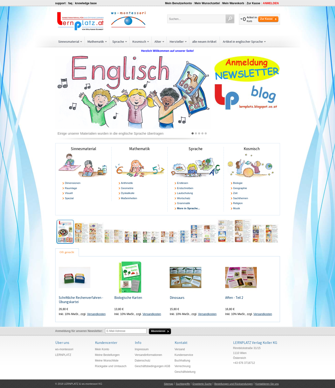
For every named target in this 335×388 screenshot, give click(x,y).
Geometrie (127, 188)
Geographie (240, 188)
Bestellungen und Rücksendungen (233, 383)
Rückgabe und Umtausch (111, 366)
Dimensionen (72, 183)
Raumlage (71, 188)
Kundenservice (184, 355)
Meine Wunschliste (107, 360)
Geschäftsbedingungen (149, 366)
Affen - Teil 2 (234, 297)
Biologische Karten (128, 297)
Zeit (235, 193)
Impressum (142, 349)
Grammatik (183, 203)
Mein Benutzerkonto (178, 3)
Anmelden (271, 3)
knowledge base (86, 3)
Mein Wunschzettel (207, 3)
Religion (238, 203)
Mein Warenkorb (233, 3)
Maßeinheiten (129, 198)
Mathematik (139, 148)
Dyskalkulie (128, 193)
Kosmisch (252, 148)
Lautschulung (185, 193)
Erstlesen (182, 183)
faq (70, 3)
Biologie (238, 183)
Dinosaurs (177, 297)
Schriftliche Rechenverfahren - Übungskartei (81, 299)
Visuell (69, 193)
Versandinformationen (148, 355)
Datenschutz (143, 360)
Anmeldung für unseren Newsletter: (79, 331)
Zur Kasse (253, 3)
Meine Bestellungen (107, 355)
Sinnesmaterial (83, 148)
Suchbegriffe (183, 383)
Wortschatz (183, 198)
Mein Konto (102, 349)
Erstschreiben (185, 188)
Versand (180, 349)
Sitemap (168, 383)
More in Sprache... (188, 208)
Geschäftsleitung (185, 371)
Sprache (195, 148)
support (60, 3)
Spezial (69, 198)
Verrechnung (183, 366)
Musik (236, 208)
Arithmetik (127, 183)
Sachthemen (240, 198)
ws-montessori (64, 349)
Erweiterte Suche (202, 383)
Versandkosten (96, 314)
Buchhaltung (182, 360)
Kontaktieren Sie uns (267, 383)
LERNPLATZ (63, 355)
